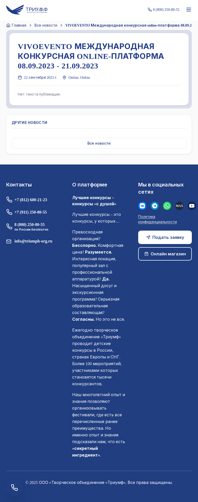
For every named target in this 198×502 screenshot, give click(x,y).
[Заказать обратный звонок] (14, 487)
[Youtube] (192, 206)
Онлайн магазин (165, 253)
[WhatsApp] (167, 206)
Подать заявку (165, 237)
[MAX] (179, 206)
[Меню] (189, 9)
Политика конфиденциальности (157, 219)
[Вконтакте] (142, 206)
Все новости (46, 25)
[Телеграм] (155, 206)
